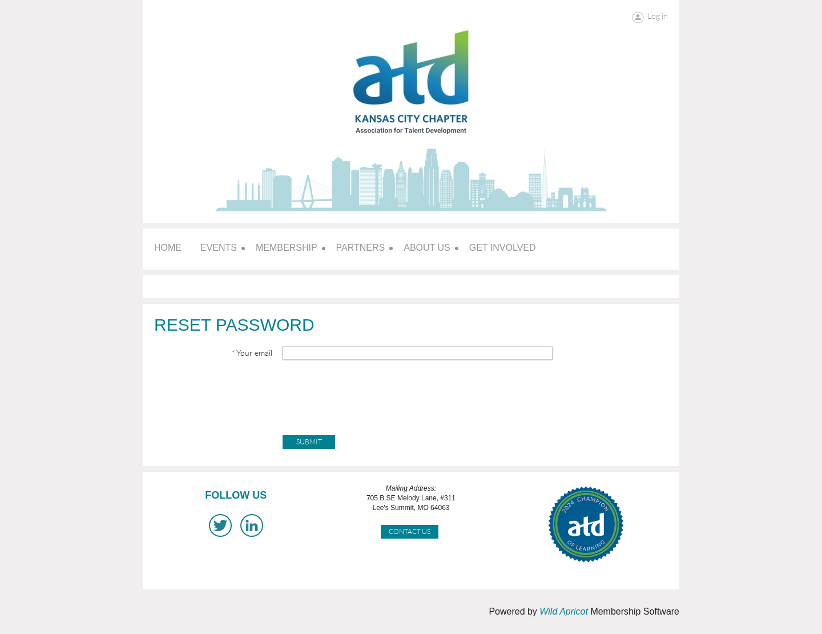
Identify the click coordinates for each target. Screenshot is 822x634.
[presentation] (369, 393)
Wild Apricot (563, 611)
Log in (657, 16)
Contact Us (409, 531)
